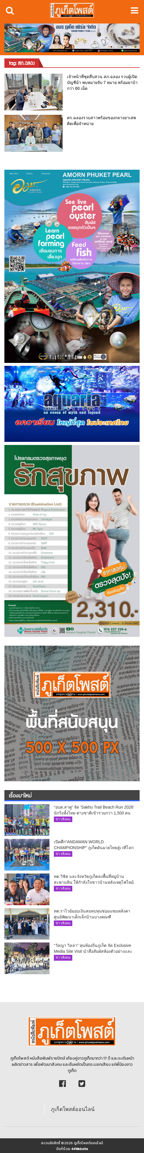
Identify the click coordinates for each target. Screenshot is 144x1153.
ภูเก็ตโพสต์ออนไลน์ (73, 1109)
